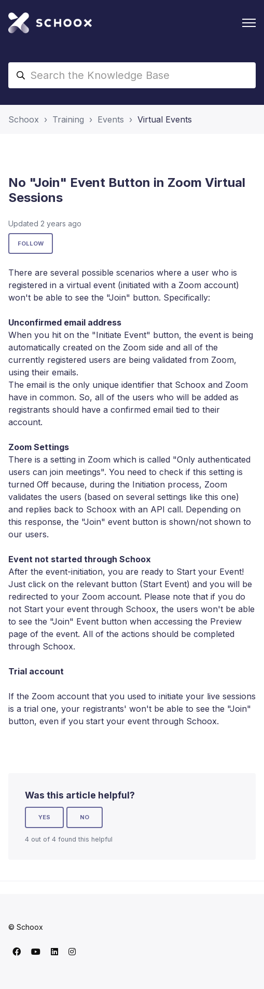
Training (68, 119)
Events (111, 119)
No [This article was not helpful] (84, 817)
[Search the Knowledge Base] (132, 75)
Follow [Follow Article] (31, 243)
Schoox (23, 119)
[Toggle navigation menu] (249, 23)
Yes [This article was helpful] (44, 817)
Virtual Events (164, 119)
